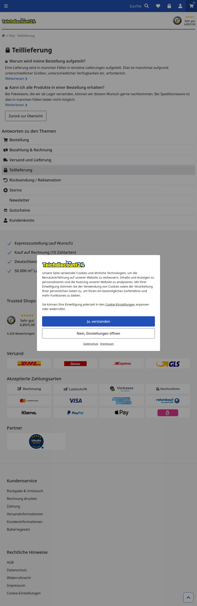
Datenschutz (90, 344)
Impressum (107, 344)
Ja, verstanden (98, 321)
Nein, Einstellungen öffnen (98, 333)
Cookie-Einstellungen (120, 304)
